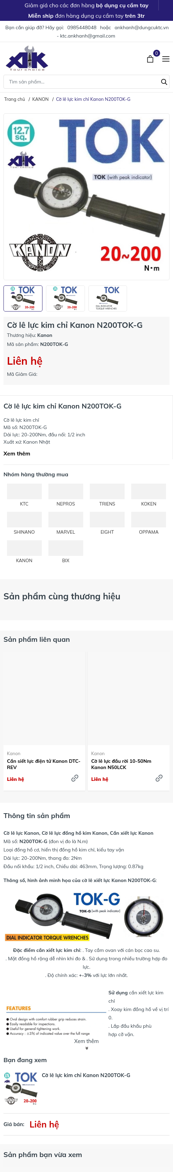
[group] (86, 197)
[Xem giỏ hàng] (151, 58)
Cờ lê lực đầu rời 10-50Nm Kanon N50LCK (121, 764)
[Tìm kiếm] (164, 81)
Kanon (14, 753)
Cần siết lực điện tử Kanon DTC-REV (43, 764)
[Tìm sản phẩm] (86, 82)
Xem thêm (16, 453)
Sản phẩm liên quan (36, 639)
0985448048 (81, 27)
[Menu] (166, 58)
